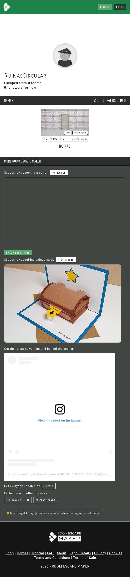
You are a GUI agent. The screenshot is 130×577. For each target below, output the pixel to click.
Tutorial (37, 553)
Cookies (115, 553)
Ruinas (65, 146)
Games (22, 553)
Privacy (100, 553)
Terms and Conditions (52, 558)
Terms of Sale (84, 558)
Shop (10, 553)
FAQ (50, 553)
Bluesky (48, 486)
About (62, 553)
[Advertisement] (65, 28)
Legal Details (80, 553)
